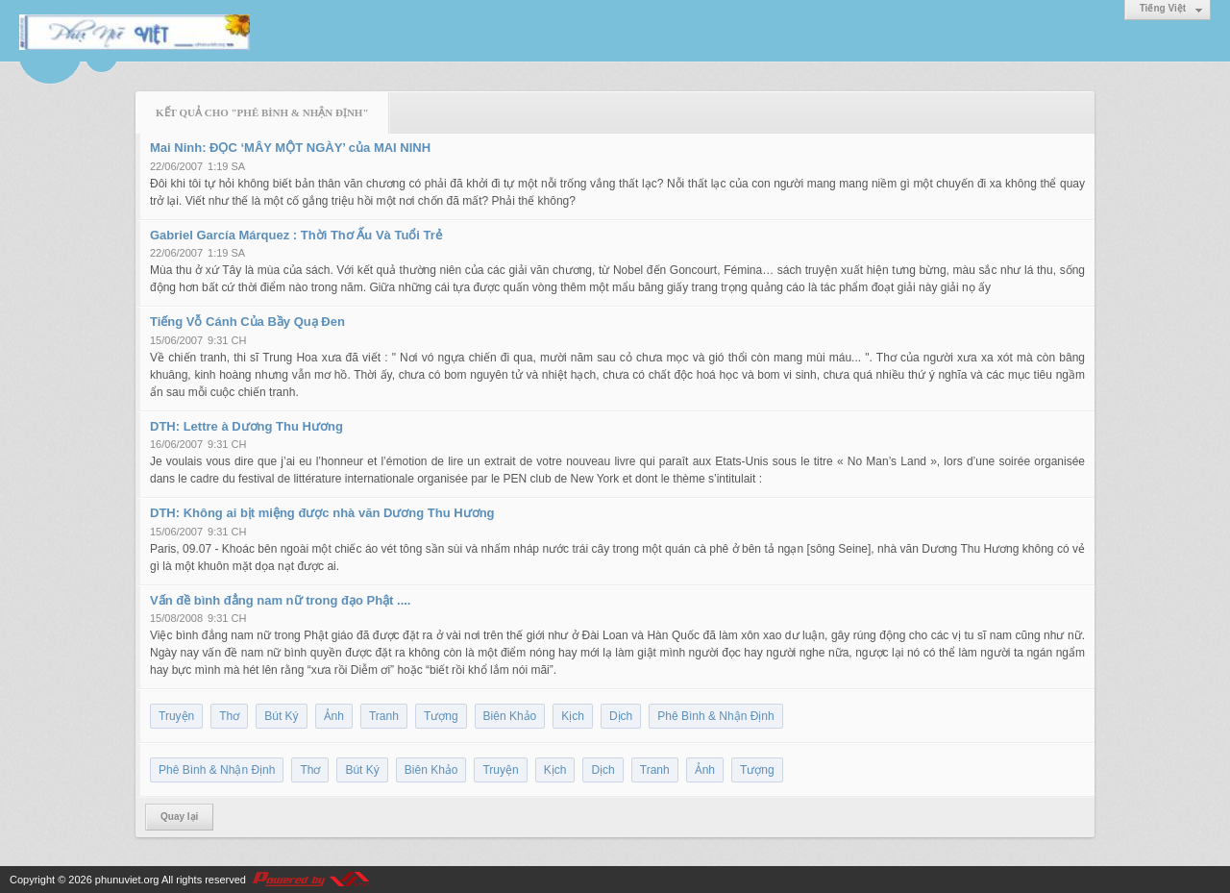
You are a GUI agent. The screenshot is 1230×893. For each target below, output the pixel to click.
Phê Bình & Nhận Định (715, 716)
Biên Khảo (510, 716)
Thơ (229, 716)
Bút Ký (281, 716)
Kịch (572, 716)
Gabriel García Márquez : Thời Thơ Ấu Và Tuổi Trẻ (296, 235)
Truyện (176, 716)
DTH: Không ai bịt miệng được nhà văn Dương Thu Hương (322, 513)
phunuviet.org (127, 879)
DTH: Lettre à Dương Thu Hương (246, 426)
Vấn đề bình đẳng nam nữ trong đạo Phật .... (280, 600)
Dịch (620, 716)
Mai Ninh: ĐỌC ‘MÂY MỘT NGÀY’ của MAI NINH (290, 147)
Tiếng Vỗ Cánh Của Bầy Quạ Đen (247, 321)
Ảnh (334, 716)
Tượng (441, 716)
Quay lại (179, 816)
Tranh (384, 716)
